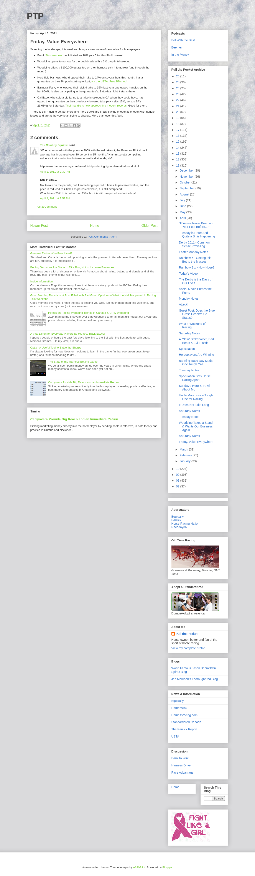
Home (94, 225)
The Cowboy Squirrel (54, 145)
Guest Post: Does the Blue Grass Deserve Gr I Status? (197, 314)
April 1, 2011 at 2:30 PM (55, 171)
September (187, 188)
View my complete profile (188, 648)
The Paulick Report (184, 729)
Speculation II (188, 348)
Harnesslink (179, 708)
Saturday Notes (189, 333)
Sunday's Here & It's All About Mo (194, 387)
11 (178, 165)
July (183, 200)
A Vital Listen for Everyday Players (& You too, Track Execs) (67, 333)
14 (178, 147)
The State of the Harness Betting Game (73, 361)
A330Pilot (139, 867)
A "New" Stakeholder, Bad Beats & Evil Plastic (196, 341)
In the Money (180, 54)
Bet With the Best (183, 40)
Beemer (176, 47)
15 (178, 141)
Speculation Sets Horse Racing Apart (195, 378)
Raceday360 (180, 527)
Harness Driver (181, 765)
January (185, 461)
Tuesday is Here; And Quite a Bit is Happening (197, 234)
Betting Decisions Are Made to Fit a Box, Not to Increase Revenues (72, 267)
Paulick (176, 520)
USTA (175, 736)
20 (178, 112)
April (183, 218)
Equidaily (177, 516)
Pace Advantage (182, 772)
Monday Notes (188, 298)
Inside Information (41, 281)
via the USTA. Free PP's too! (109, 81)
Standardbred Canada (186, 722)
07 (178, 486)
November (187, 176)
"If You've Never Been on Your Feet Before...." (195, 225)
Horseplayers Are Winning (196, 354)
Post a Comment (46, 206)
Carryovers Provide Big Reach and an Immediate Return (83, 382)
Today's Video (188, 273)
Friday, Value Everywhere (196, 442)
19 (178, 118)
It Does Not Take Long (194, 405)
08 (178, 480)
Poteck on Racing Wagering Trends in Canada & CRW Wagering (88, 312)
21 (178, 106)
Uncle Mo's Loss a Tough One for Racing (196, 397)
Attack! (183, 304)
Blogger (167, 867)
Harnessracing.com (184, 715)
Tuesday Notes (189, 370)
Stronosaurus (53, 55)
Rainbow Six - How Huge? (196, 267)
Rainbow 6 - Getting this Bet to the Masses (195, 259)
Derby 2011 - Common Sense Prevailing (194, 244)
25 (178, 82)
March (184, 449)
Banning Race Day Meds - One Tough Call (196, 362)
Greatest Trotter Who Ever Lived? (51, 253)
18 (178, 124)
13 (178, 153)
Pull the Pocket (186, 634)
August (185, 194)
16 (178, 135)
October (185, 182)
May (183, 212)
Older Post (149, 225)
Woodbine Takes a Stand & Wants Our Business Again (195, 426)
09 (178, 474)
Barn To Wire (180, 758)
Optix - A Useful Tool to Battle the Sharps (55, 347)
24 (178, 88)
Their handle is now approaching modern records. (96, 105)
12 (178, 159)
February (186, 455)
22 (178, 100)
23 (178, 94)
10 (178, 469)
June (183, 206)
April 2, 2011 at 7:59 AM (55, 198)
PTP (35, 16)
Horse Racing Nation (185, 523)
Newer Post (39, 225)
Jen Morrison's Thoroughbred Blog (194, 679)
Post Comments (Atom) (102, 236)
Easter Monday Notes (193, 252)
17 (178, 130)
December (187, 170)
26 (178, 76)
